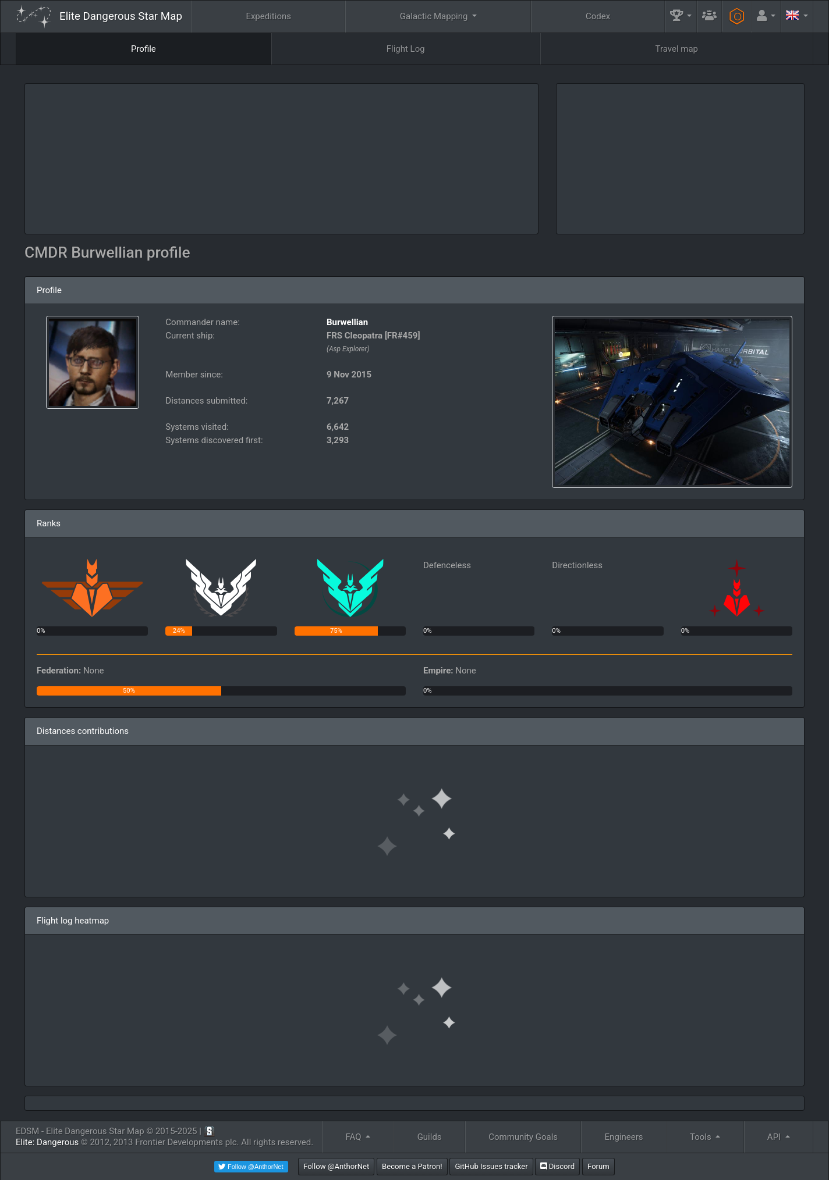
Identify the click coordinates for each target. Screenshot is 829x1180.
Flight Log (406, 49)
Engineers (624, 1137)
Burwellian (347, 322)
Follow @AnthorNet (336, 1166)
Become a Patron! (412, 1166)
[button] (681, 17)
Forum (598, 1166)
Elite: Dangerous (47, 1142)
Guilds (429, 1137)
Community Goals (523, 1137)
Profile (143, 49)
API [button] (775, 1137)
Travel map (677, 49)
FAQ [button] (354, 1137)
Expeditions (268, 16)
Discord (557, 1166)
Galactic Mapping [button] (435, 16)
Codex (598, 16)
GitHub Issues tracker (491, 1166)
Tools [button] (701, 1137)
